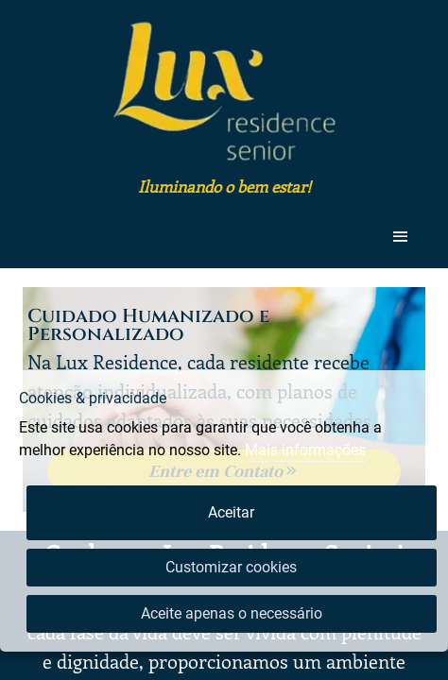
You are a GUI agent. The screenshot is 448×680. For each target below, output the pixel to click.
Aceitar (231, 512)
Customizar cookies (231, 567)
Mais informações (305, 450)
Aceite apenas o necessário (231, 613)
